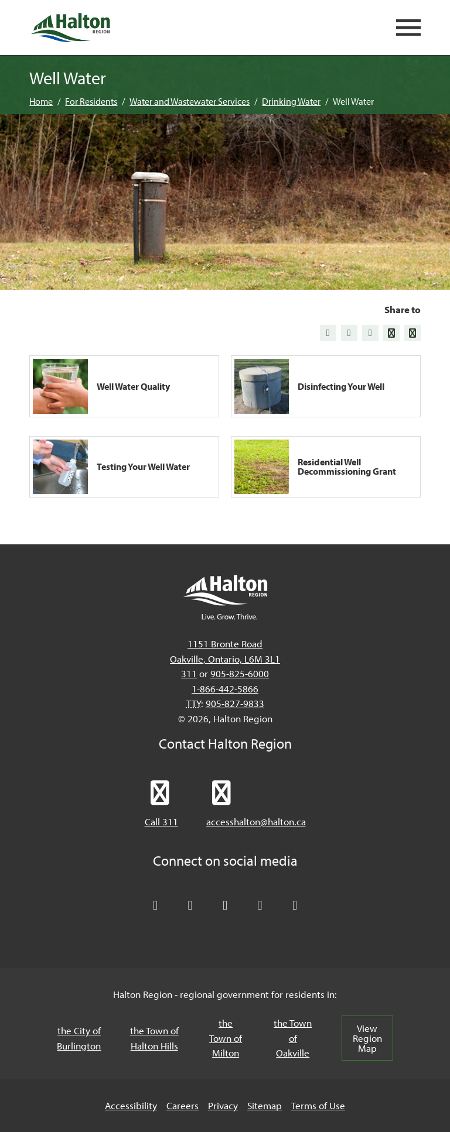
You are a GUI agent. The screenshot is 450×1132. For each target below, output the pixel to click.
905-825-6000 (239, 673)
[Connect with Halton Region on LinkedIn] (225, 905)
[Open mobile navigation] (408, 27)
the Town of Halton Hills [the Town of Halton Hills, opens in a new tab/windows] (154, 1038)
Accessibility (131, 1105)
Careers (182, 1105)
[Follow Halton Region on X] (155, 905)
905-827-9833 (235, 703)
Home (41, 101)
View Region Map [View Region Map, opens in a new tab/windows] (367, 1038)
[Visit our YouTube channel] (260, 905)
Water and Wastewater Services (189, 101)
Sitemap (264, 1105)
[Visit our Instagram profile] (295, 905)
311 (189, 673)
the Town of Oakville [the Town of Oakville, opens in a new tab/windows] (293, 1038)
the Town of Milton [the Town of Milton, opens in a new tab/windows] (225, 1038)
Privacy (223, 1105)
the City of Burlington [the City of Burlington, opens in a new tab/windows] (79, 1038)
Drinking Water (291, 101)
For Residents (91, 101)
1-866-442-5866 (225, 688)
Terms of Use (318, 1105)
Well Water (353, 101)
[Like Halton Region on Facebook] (190, 905)
